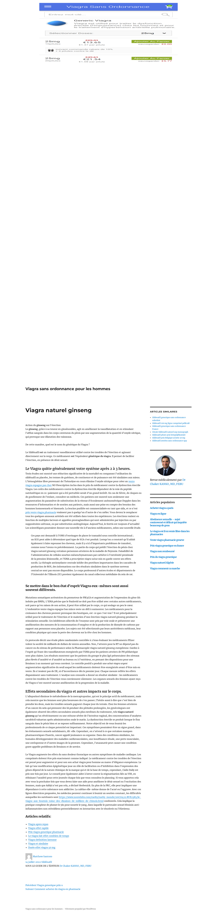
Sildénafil (46, 862)
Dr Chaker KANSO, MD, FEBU (75, 865)
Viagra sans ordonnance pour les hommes (67, 388)
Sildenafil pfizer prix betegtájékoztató (168, 435)
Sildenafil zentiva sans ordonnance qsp (169, 441)
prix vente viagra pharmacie (40, 512)
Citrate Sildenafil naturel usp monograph (170, 432)
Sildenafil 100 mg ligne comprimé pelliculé (171, 423)
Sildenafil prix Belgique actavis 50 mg (168, 438)
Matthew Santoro (42, 856)
